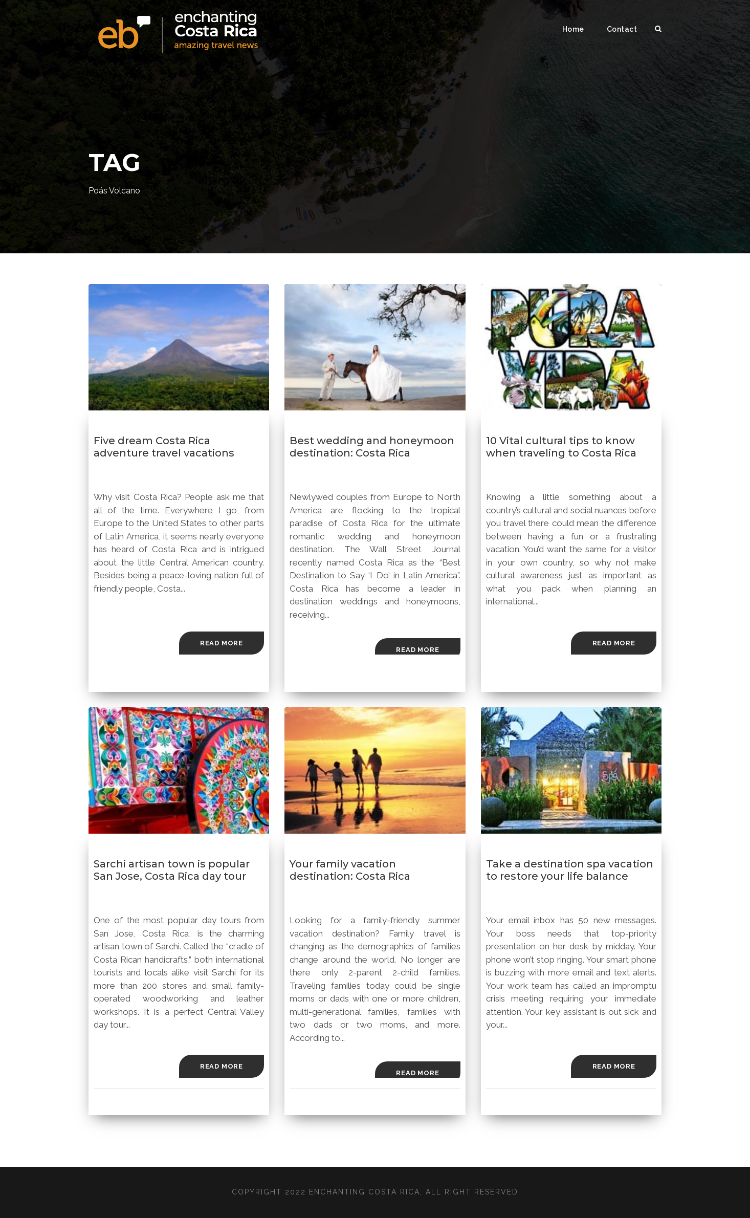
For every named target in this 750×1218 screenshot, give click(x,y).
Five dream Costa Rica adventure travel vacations (164, 446)
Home (573, 29)
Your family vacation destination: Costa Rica (350, 870)
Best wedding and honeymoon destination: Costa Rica (372, 446)
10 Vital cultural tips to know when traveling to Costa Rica (561, 446)
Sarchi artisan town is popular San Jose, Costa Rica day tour (172, 870)
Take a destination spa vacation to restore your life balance (569, 870)
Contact (622, 29)
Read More (221, 643)
